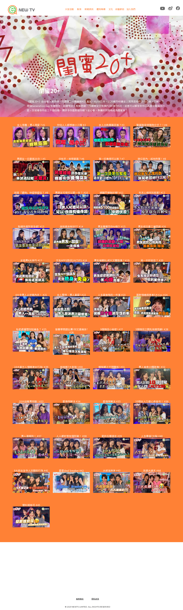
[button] (69, 9)
